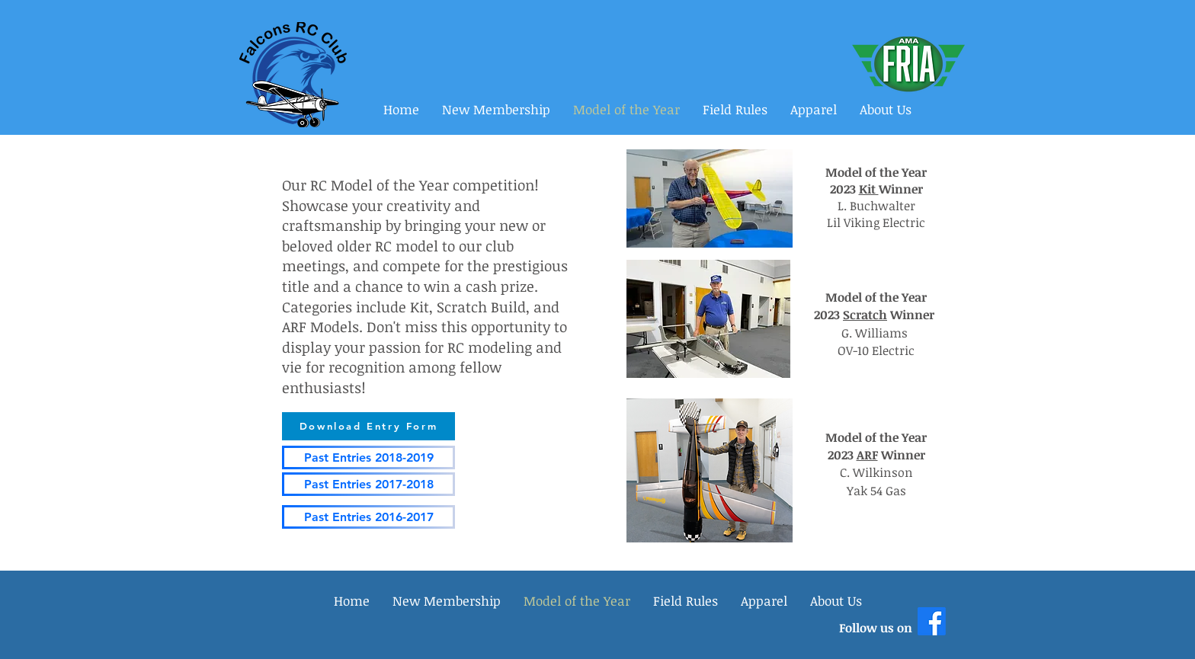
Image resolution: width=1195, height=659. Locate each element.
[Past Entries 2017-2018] (368, 484)
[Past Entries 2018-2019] (368, 457)
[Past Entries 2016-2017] (368, 517)
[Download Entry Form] (368, 426)
